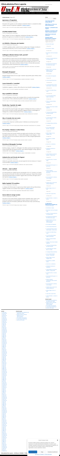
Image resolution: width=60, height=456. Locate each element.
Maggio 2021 (4, 346)
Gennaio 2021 (4, 350)
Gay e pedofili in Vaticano (10, 93)
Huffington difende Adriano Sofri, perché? (15, 55)
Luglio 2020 (4, 357)
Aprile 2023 (4, 325)
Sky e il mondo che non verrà (11, 118)
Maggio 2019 (4, 368)
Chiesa (19, 100)
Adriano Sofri (16, 66)
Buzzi (15, 190)
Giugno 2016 (4, 403)
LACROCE (27, 50)
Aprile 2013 (4, 442)
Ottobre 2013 (4, 436)
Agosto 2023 (4, 323)
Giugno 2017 (4, 390)
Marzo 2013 (4, 443)
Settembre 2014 (4, 425)
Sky (35, 125)
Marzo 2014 (4, 432)
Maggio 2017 (4, 391)
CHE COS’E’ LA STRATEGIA (51, 144)
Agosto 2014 (4, 426)
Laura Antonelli (21, 89)
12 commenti (33, 152)
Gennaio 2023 (4, 328)
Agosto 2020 (4, 356)
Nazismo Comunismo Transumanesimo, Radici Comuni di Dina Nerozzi (51, 171)
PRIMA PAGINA (5, 13)
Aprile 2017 (4, 392)
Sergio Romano (31, 125)
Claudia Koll (16, 89)
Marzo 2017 (4, 393)
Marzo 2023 (4, 326)
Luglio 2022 (4, 334)
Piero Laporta (15, 21)
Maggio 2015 (4, 416)
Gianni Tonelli (27, 66)
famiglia (19, 139)
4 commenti (26, 89)
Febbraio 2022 (4, 339)
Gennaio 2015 (4, 421)
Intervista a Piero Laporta (50, 205)
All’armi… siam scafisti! (9, 169)
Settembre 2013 (4, 437)
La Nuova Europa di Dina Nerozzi (51, 80)
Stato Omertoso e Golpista (50, 48)
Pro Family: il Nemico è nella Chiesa (13, 129)
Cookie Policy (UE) (39, 13)
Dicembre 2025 (4, 313)
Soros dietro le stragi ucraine (11, 195)
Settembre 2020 (4, 355)
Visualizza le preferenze (52, 451)
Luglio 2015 (4, 414)
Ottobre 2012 (4, 448)
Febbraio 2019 (4, 369)
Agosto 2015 (4, 413)
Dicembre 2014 (4, 422)
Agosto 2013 (4, 438)
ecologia (17, 27)
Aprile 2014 (4, 431)
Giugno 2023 (4, 324)
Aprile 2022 (4, 337)
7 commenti (32, 79)
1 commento (38, 125)
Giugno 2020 (4, 358)
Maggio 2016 (4, 404)
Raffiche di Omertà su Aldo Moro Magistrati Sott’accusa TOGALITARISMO (51, 70)
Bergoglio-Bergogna (17, 79)
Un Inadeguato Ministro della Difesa (51, 123)
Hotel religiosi (27, 79)
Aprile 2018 (4, 380)
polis (7, 27)
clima (15, 27)
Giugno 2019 (4, 367)
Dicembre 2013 (4, 434)
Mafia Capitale (24, 190)
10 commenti (35, 113)
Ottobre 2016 (4, 399)
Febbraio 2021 (4, 349)
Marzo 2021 (4, 348)
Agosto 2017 (4, 388)
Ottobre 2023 (4, 321)
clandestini (23, 79)
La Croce (23, 50)
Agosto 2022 (4, 333)
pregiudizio (25, 27)
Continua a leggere (26, 25)
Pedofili (30, 100)
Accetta (32, 451)
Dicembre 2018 (4, 371)
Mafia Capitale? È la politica (10, 183)
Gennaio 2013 (4, 445)
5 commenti (30, 139)
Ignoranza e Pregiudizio (9, 20)
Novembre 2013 (4, 435)
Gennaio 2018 (4, 382)
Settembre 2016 (4, 400)
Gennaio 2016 (4, 409)
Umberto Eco (21, 164)
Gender (23, 100)
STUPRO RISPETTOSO (9, 31)
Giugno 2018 (4, 378)
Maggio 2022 (4, 336)
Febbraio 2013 (4, 444)
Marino (28, 190)
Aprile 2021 (4, 347)
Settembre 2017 (4, 387)
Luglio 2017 (4, 389)
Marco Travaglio (5, 67)
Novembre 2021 (4, 343)
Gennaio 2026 (4, 312)
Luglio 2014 (4, 427)
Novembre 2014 (4, 423)
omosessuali (27, 100)
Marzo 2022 (4, 338)
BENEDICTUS (27, 13)
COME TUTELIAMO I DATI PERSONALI (16, 13)
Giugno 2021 (4, 345)
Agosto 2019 (4, 365)
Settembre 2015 (4, 412)
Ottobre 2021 (4, 344)
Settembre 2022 (4, 332)
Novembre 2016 (4, 398)
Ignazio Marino (19, 190)
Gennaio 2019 (4, 370)
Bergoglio (16, 50)
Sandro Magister (27, 152)
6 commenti (29, 27)
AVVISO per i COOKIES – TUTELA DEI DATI (43, 454)
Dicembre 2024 (4, 315)
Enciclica (19, 152)
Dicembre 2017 (4, 383)
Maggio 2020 (4, 359)
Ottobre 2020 (4, 354)
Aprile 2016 (4, 405)
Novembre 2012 (4, 447)
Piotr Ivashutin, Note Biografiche (51, 224)
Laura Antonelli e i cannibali (10, 83)
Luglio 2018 (4, 377)
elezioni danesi (26, 125)
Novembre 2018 (4, 372)
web (24, 164)
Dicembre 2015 (4, 410)
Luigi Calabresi (37, 66)
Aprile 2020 (4, 360)
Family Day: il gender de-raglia (11, 105)
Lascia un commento (11, 67)
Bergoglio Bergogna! (8, 72)
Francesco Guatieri (21, 113)
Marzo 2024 (4, 316)
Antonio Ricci (16, 164)
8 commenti (34, 100)
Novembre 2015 (4, 411)
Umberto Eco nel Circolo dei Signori (13, 157)
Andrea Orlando (21, 66)
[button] (57, 440)
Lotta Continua (31, 66)
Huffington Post (30, 113)
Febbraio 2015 (4, 420)
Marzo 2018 (4, 381)
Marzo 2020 (4, 361)
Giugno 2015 (4, 415)
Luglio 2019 (4, 366)
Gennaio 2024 (4, 317)
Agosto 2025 (4, 314)
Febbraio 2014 (4, 433)
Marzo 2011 (4, 449)
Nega (42, 451)
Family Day (19, 50)
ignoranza (21, 27)
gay (21, 100)
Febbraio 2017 (4, 394)
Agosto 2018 (4, 376)
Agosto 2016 (4, 401)
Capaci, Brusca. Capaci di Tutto (51, 193)
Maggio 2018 (4, 379)
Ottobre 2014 (4, 424)
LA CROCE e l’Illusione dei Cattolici (13, 43)
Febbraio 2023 (4, 327)
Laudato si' (23, 152)
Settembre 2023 (4, 322)
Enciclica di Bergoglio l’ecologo (12, 144)
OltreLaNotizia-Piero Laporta (13, 4)
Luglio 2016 (4, 402)
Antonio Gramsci (17, 125)
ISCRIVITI (33, 13)
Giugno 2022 (4, 335)
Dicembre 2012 (4, 446)
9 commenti (32, 190)
